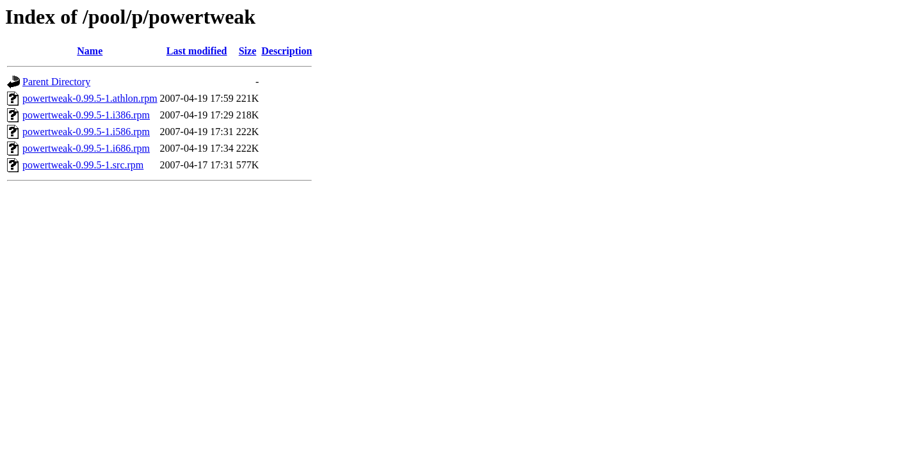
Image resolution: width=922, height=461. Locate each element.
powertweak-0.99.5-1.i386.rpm (86, 114)
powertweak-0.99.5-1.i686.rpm (86, 148)
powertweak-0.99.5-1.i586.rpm (86, 131)
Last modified (196, 50)
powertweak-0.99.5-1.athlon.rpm (90, 98)
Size (248, 50)
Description (286, 50)
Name (89, 50)
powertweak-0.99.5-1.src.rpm (82, 164)
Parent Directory (56, 81)
